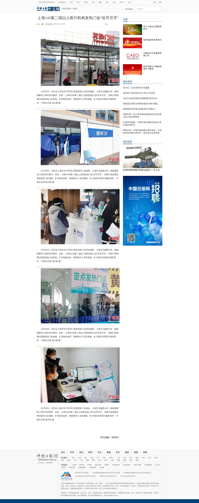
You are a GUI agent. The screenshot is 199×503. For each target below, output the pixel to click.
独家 (136, 452)
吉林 (104, 458)
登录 (154, 2)
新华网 (81, 465)
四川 (99, 460)
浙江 (130, 458)
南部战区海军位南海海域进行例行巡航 (140, 104)
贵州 (105, 460)
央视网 (106, 465)
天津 (79, 458)
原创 (114, 2)
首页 (63, 452)
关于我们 (41, 463)
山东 (149, 458)
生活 (93, 2)
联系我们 (50, 463)
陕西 (124, 460)
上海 (118, 458)
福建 (136, 458)
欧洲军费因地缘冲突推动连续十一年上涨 (141, 170)
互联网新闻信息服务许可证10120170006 (106, 473)
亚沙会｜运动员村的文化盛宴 (136, 88)
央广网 (157, 465)
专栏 (107, 2)
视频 (100, 2)
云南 (112, 460)
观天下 (122, 2)
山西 (91, 458)
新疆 (130, 460)
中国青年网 (116, 465)
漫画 (127, 452)
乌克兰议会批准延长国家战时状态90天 (140, 98)
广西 (81, 460)
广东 (74, 460)
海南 (87, 460)
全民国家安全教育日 (152, 40)
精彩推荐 (127, 141)
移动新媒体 (129, 9)
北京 (73, 458)
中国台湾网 (137, 465)
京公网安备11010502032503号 (85, 476)
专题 (125, 19)
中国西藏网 (148, 465)
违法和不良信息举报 (82, 473)
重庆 (93, 460)
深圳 (137, 460)
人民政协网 (92, 467)
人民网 (74, 465)
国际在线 (98, 465)
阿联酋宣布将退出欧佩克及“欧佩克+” (139, 109)
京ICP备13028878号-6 (128, 476)
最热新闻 (127, 81)
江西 (143, 458)
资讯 (78, 2)
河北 (85, 458)
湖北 (62, 460)
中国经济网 (126, 465)
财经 (90, 452)
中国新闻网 (48, 24)
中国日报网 (66, 9)
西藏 (118, 460)
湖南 (68, 460)
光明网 (63, 467)
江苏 (124, 458)
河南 (155, 458)
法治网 (102, 467)
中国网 (89, 465)
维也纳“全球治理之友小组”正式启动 (139, 93)
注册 (159, 2)
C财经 (86, 2)
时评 (71, 2)
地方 (129, 2)
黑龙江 (111, 458)
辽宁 (98, 458)
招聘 (145, 452)
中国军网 (72, 467)
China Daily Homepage (46, 2)
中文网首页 (62, 2)
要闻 (75, 9)
